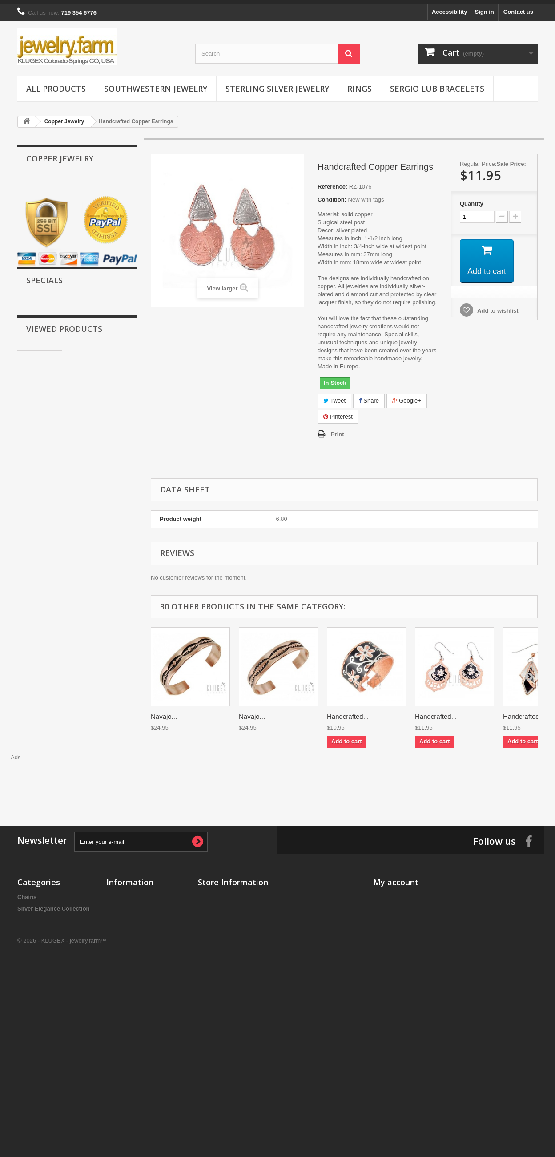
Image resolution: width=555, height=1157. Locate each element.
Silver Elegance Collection (62, 416)
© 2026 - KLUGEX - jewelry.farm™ (61, 1132)
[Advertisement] (277, 777)
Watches (37, 347)
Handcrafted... (348, 712)
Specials (44, 524)
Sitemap (117, 1015)
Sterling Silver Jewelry (277, 84)
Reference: (332, 182)
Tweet (334, 396)
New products (125, 892)
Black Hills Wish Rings (57, 375)
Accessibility (449, 7)
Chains (35, 402)
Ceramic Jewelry (49, 334)
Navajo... (164, 712)
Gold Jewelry (44, 196)
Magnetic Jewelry (50, 278)
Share (369, 396)
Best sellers (122, 903)
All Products (56, 84)
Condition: (332, 195)
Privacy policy (125, 969)
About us (118, 981)
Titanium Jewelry (49, 265)
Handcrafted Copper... (103, 690)
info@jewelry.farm (255, 927)
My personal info (396, 938)
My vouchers (390, 950)
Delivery (117, 938)
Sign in (484, 7)
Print (337, 430)
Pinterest (338, 412)
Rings (359, 84)
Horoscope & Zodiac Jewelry (65, 389)
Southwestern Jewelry (155, 84)
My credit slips (393, 915)
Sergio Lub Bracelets (437, 84)
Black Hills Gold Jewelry (59, 237)
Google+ (406, 396)
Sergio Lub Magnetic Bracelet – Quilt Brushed (101, 556)
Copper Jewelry (47, 209)
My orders (387, 892)
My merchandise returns (406, 903)
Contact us (518, 7)
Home (114, 926)
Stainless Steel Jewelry (57, 320)
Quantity (471, 199)
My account (395, 877)
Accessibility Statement (138, 1004)
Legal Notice (123, 992)
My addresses (392, 926)
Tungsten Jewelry (50, 251)
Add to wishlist (497, 306)
